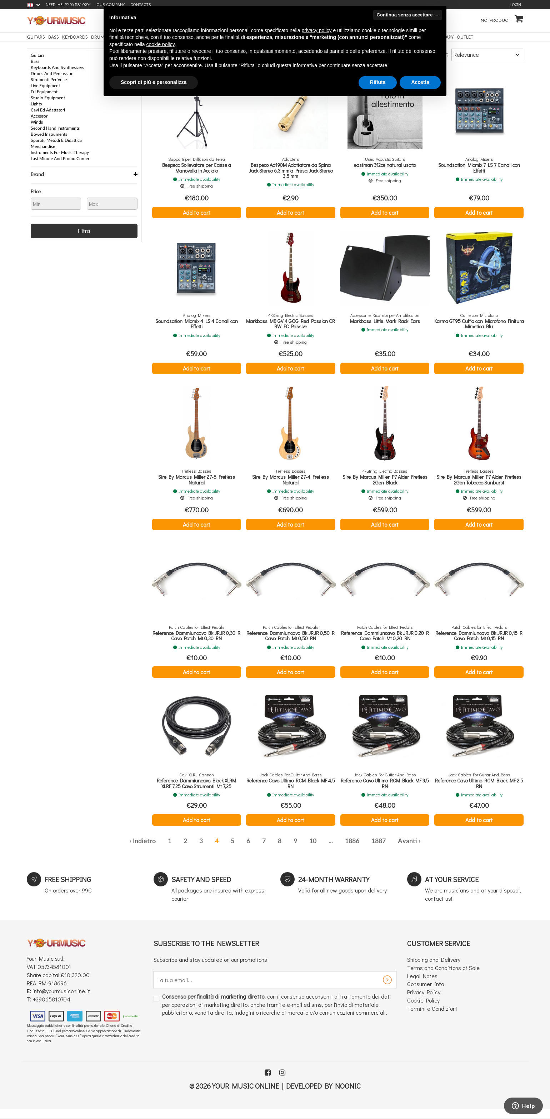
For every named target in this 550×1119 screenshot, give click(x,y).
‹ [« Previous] (130, 841)
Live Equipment (45, 86)
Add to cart (196, 212)
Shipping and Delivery (433, 959)
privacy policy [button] (317, 30)
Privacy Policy (423, 992)
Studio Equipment (48, 98)
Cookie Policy (423, 1000)
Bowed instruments (49, 134)
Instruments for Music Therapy (60, 152)
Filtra (84, 230)
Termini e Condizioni (432, 1008)
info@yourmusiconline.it (61, 991)
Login (515, 4)
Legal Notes (422, 976)
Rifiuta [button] (378, 82)
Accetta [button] (420, 82)
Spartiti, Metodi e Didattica (56, 140)
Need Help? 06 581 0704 (68, 4)
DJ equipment (44, 92)
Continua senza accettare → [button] (408, 15)
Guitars (37, 55)
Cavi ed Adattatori (48, 110)
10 (312, 841)
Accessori (40, 116)
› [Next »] (419, 841)
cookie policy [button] (160, 44)
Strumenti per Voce (49, 80)
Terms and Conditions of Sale (443, 967)
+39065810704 (51, 999)
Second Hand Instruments (55, 128)
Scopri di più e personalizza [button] (153, 82)
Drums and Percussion (52, 73)
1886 (352, 841)
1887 (378, 841)
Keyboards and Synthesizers (57, 67)
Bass (35, 61)
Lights (36, 104)
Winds (37, 122)
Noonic (348, 1085)
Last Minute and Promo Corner (60, 158)
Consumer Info (425, 984)
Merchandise (43, 146)
